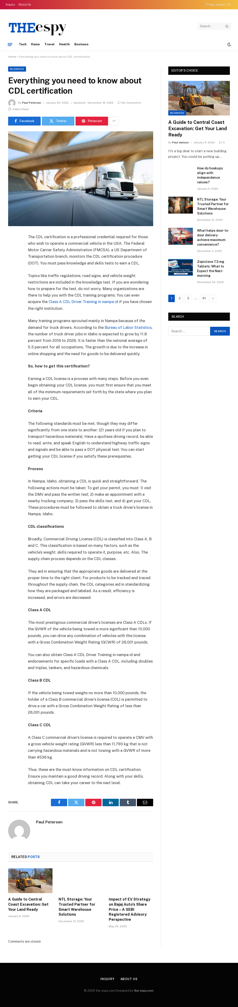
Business (81, 44)
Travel (49, 44)
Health (64, 44)
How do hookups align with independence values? (210, 175)
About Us (24, 4)
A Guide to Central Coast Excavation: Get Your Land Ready (28, 904)
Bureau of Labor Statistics (128, 327)
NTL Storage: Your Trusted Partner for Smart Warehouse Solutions (77, 907)
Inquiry (10, 4)
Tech (22, 44)
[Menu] (10, 44)
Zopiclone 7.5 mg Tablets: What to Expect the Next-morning (210, 268)
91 (204, 298)
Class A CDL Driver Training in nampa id (83, 301)
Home (35, 44)
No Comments (129, 102)
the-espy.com (143, 990)
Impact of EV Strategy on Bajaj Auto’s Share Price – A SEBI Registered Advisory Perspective (129, 909)
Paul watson (180, 142)
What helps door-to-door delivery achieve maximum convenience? (213, 237)
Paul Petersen (31, 102)
